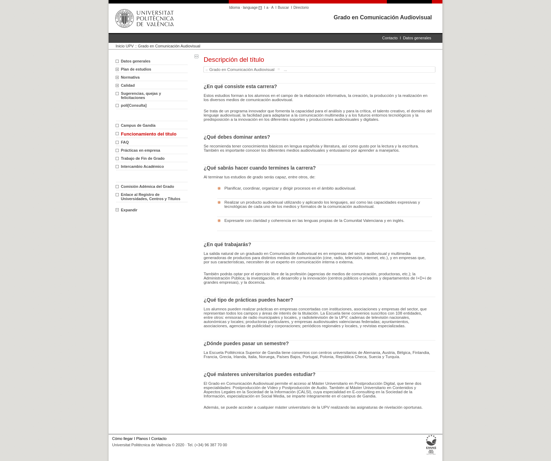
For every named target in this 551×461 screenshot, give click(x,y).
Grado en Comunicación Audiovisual (383, 17)
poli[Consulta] (134, 105)
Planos (142, 438)
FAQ (125, 142)
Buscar (283, 7)
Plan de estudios (136, 69)
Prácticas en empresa (140, 150)
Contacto (390, 38)
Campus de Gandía (138, 125)
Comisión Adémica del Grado (147, 186)
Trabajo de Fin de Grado (142, 158)
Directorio (301, 7)
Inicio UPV (125, 46)
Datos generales (417, 38)
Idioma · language (246, 7)
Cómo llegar (122, 438)
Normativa (130, 77)
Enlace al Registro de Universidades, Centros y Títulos (150, 196)
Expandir (126, 210)
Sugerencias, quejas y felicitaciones (141, 95)
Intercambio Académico (142, 166)
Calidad (128, 85)
